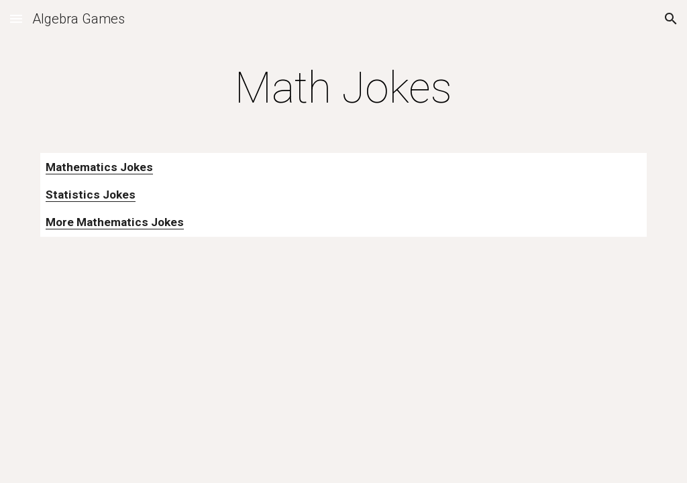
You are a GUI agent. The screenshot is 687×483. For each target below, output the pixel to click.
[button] (16, 18)
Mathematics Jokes (99, 167)
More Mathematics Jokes (115, 222)
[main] (343, 88)
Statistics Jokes (91, 194)
